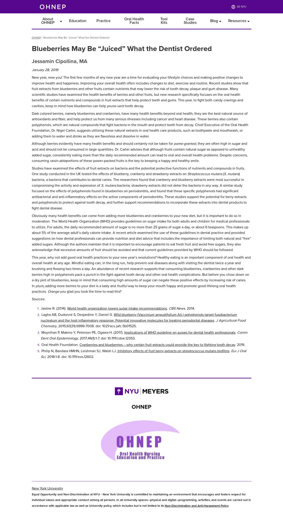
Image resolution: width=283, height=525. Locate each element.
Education (77, 20)
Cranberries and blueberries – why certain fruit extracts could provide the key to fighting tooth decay (157, 345)
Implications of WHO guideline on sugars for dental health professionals (179, 332)
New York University (47, 488)
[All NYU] (239, 6)
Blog (214, 20)
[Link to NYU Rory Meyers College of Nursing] (141, 392)
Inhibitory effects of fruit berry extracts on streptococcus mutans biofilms (173, 351)
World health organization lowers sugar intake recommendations (117, 308)
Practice (103, 20)
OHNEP (36, 37)
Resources (237, 20)
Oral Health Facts (134, 21)
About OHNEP (48, 21)
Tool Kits (163, 21)
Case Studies (190, 21)
